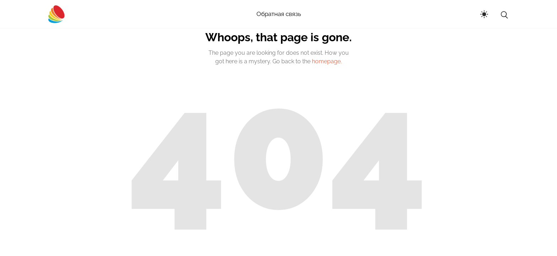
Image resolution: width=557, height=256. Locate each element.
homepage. (327, 61)
